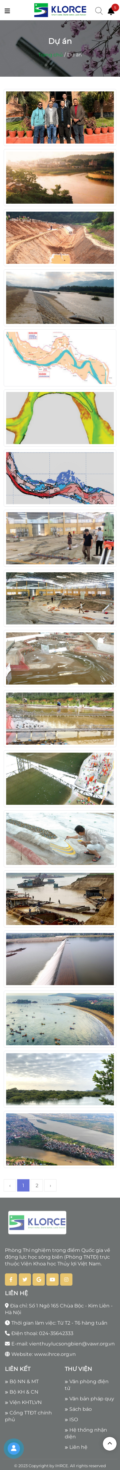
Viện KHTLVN (23, 1404)
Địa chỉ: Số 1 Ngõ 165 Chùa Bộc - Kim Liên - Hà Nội (59, 1311)
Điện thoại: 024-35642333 (39, 1335)
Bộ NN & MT (22, 1383)
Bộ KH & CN (21, 1394)
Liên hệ (76, 1449)
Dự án (74, 55)
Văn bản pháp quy (89, 1400)
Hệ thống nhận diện (86, 1435)
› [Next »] (50, 1187)
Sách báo (78, 1411)
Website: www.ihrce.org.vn (40, 1356)
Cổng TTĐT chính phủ (28, 1418)
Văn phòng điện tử (87, 1386)
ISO (71, 1421)
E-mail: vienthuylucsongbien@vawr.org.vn (60, 1346)
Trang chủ (50, 55)
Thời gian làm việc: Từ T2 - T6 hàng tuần (56, 1325)
